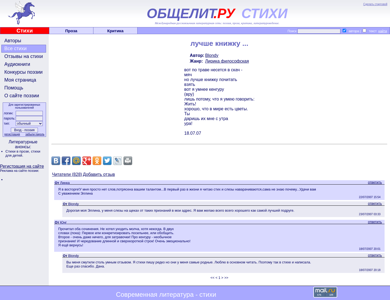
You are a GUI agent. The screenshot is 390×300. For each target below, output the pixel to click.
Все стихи (15, 48)
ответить (375, 182)
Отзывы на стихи (23, 56)
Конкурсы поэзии (23, 72)
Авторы (12, 40)
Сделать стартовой (375, 4)
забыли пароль (34, 134)
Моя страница (20, 80)
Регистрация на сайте (22, 166)
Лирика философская (227, 61)
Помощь (13, 88)
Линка (65, 183)
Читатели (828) (67, 174)
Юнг (63, 222)
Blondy (212, 55)
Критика (115, 30)
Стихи (25, 31)
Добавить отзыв (99, 174)
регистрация (12, 134)
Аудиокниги (17, 64)
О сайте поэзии (21, 95)
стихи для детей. (22, 153)
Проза (71, 30)
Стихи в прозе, (18, 151)
